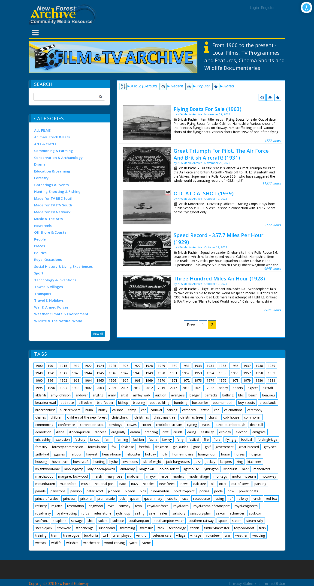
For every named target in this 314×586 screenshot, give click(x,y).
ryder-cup (123, 513)
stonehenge (85, 528)
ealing (191, 432)
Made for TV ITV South (53, 205)
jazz (198, 461)
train (262, 528)
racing (219, 498)
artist (124, 395)
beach (252, 395)
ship (91, 520)
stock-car (64, 528)
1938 (259, 365)
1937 (247, 365)
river (111, 506)
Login (254, 7)
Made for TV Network (52, 212)
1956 (235, 373)
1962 (63, 380)
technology (177, 528)
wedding (258, 535)
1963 (75, 380)
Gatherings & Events (51, 184)
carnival (156, 410)
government (224, 447)
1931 (186, 365)
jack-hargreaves (178, 461)
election (242, 432)
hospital (255, 454)
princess (69, 498)
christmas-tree (164, 417)
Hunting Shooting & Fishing (57, 191)
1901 (51, 365)
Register (268, 7)
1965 (100, 380)
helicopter (133, 454)
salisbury (178, 513)
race (185, 498)
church (213, 417)
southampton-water (169, 520)
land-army (127, 469)
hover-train (60, 461)
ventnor (142, 535)
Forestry (41, 178)
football (247, 439)
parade (40, 491)
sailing (139, 513)
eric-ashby (43, 439)
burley (102, 410)
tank (161, 528)
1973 (198, 380)
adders (238, 388)
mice (164, 476)
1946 (112, 373)
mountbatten (45, 484)
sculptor (255, 513)
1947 (124, 373)
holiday (150, 454)
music (85, 484)
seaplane (59, 520)
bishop (123, 402)
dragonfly (118, 432)
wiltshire (72, 543)
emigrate (259, 432)
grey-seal (270, 447)
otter (222, 484)
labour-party (73, 469)
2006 (124, 388)
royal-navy (43, 513)
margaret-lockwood (73, 476)
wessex (40, 543)
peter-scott (95, 491)
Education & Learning (52, 171)
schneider (237, 513)
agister (253, 388)
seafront (41, 520)
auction (160, 395)
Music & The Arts (48, 218)
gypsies (59, 454)
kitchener (254, 461)
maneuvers (262, 469)
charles (40, 417)
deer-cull (256, 424)
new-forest (167, 484)
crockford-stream (169, 424)
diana (60, 432)
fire (206, 439)
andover (81, 395)
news (184, 484)
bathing (227, 395)
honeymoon (207, 454)
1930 (173, 365)
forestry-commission (67, 447)
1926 (124, 365)
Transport (42, 293)
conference (66, 424)
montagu (220, 476)
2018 (186, 388)
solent (103, 520)
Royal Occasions (48, 259)
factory (80, 439)
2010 (137, 388)
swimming (127, 528)
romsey (124, 506)
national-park (105, 484)
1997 (63, 388)
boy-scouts (246, 402)
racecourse (201, 498)
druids (177, 432)
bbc (241, 395)
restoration (75, 506)
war (227, 535)
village (180, 535)
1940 (39, 373)
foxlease (127, 447)
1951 (173, 373)
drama (135, 432)
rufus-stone (102, 513)
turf (105, 535)
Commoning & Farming (53, 150)
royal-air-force (158, 506)
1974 (210, 380)
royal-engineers (246, 506)
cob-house (231, 417)
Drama (39, 164)
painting (260, 484)
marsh (97, 476)
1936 (235, 365)
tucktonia (91, 535)
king (240, 461)
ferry (180, 439)
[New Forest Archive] (63, 14)
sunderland (106, 528)
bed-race (67, 402)
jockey (210, 461)
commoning (44, 424)
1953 (198, 373)
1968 (137, 380)
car (143, 410)
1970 (161, 380)
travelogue (71, 535)
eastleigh (207, 432)
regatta (56, 506)
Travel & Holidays (49, 300)
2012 (149, 388)
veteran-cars (162, 535)
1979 (247, 380)
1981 (271, 380)
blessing (139, 402)
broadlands (268, 402)
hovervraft (81, 461)
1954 (210, 373)
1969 (149, 380)
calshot (117, 410)
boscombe (200, 402)
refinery (41, 506)
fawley (167, 439)
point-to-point (184, 491)
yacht (134, 543)
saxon (220, 513)
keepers (226, 461)
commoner (252, 417)
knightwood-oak (47, 469)
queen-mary (153, 498)
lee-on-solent (169, 469)
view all (98, 334)
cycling (192, 424)
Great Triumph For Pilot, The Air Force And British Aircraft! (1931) (221, 154)
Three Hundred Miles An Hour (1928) (219, 278)
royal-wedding (66, 513)
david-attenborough (230, 424)
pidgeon (114, 491)
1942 (63, 373)
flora (217, 439)
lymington (211, 469)
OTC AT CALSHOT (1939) (203, 193)
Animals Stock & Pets (52, 137)
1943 (75, 373)
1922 (88, 365)
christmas (141, 417)
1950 (161, 373)
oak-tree (199, 484)
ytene (146, 543)
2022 (210, 388)
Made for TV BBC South (53, 198)
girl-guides (180, 447)
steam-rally (254, 520)
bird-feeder (105, 402)
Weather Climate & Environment (61, 314)
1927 (137, 365)
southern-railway (201, 520)
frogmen (161, 447)
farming (122, 439)
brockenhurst (45, 410)
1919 (75, 365)
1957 (247, 373)
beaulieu (268, 395)
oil (212, 484)
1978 (235, 380)
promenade (106, 498)
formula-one (97, 447)
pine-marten (160, 491)
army (112, 395)
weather (241, 535)
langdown (146, 469)
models (178, 476)
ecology (225, 432)
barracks (211, 395)
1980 (259, 380)
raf (231, 498)
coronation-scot (92, 424)
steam (237, 520)
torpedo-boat (244, 528)
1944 (88, 373)
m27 (245, 469)
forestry (41, 447)
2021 (198, 388)
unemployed (122, 535)
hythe (113, 461)
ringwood (96, 506)
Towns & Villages (48, 286)
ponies (204, 491)
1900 (39, 365)
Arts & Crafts (45, 144)
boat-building (159, 402)
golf (208, 447)
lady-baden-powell (101, 469)
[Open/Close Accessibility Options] (306, 7)
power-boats (248, 491)
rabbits (172, 498)
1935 (222, 365)
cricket (146, 424)
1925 (112, 365)
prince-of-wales (46, 498)
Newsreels (43, 225)
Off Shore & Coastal (50, 232)
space (222, 520)
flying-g (230, 439)
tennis (194, 528)
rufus (85, 513)
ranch (257, 498)
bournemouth (223, 402)
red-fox (271, 498)
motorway (268, 476)
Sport (38, 273)
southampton (139, 520)
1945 (100, 373)
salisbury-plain (200, 513)
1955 (222, 373)
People (40, 239)
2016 (173, 388)
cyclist (206, 424)
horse (225, 454)
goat (196, 447)
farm (108, 439)
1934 (210, 365)
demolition (43, 432)
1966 (112, 380)
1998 (75, 388)
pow (231, 491)
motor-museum (244, 476)
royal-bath (181, 506)
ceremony (254, 410)
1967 (124, 380)
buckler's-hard (70, 410)
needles (148, 484)
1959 (271, 373)
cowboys (115, 424)
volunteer (213, 535)
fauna (153, 439)
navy (134, 484)
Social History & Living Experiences (63, 266)
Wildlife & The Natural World (58, 320)
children (56, 417)
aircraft (268, 388)
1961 (51, 380)
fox (114, 447)
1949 (149, 373)
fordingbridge (267, 439)
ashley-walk (141, 395)
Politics (40, 252)
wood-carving (114, 543)
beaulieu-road (45, 402)
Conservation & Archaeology (58, 157)
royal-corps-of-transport (211, 506)
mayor (151, 476)
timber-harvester (216, 528)
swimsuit (146, 528)
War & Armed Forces (51, 307)
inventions (130, 461)
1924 (100, 365)
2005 (112, 388)
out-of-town (240, 484)
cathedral (189, 410)
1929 (161, 365)
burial (89, 410)
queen (134, 498)
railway (243, 498)
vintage (195, 535)
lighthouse (191, 469)
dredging (151, 432)
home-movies (182, 454)
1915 (63, 365)
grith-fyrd (42, 454)
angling (98, 395)
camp (132, 410)
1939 (271, 365)
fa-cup (95, 439)
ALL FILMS (42, 130)
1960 (39, 380)
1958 (259, 373)
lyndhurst (230, 469)
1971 (173, 380)
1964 (88, 380)
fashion (138, 439)
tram (54, 535)
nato (122, 484)
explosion (62, 439)
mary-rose (114, 476)
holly (164, 454)
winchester (91, 543)
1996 (51, 388)
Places (39, 246)
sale (152, 513)
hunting (99, 461)
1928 (149, 365)
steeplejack (43, 528)
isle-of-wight (152, 461)
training (40, 535)
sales (164, 513)
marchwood (44, 476)
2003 (100, 388)
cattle (205, 410)
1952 (186, 373)
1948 (137, 373)
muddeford (68, 484)
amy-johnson (61, 395)
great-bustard (249, 447)
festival (193, 439)
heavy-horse (111, 454)
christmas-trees (192, 417)
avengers (178, 395)
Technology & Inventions (55, 280)
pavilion (76, 491)
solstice (118, 520)
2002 (88, 388)
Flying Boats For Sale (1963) (207, 108)
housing (41, 461)
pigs (143, 491)
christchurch (121, 417)
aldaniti (40, 395)
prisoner (86, 498)
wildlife (56, 543)
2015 (161, 388)
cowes (132, 424)
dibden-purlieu (79, 432)
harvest (91, 454)
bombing (180, 402)
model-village (199, 476)
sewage (77, 520)
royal (138, 506)
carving (172, 410)
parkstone (58, 491)
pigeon (130, 491)
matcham (134, 476)
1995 (39, 388)
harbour (76, 454)
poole (218, 491)
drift (166, 432)
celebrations (233, 410)
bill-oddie (85, 402)
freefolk (144, 447)
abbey (223, 388)
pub (122, 498)
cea (216, 410)
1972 (186, 380)
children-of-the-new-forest (87, 417)
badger (195, 395)
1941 (51, 373)
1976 (222, 380)
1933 (198, 365)
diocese (100, 432)
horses (240, 454)
